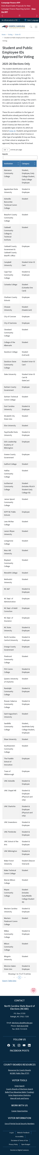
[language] (32, 20)
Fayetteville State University (11, 434)
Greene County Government (9, 456)
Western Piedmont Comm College (10, 921)
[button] (29, 26)
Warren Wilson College (9, 881)
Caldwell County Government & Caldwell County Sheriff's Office (10, 251)
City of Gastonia (10, 323)
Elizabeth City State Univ (9, 417)
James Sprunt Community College (9, 502)
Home (4, 34)
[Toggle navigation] (36, 26)
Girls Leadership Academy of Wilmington (10, 444)
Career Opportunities (19, 1111)
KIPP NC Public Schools (10, 513)
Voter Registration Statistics (19, 1095)
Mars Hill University (8, 552)
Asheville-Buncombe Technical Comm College (10, 203)
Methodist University (8, 581)
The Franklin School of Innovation (9, 761)
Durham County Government (10, 388)
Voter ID (17, 34)
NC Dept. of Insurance (8, 619)
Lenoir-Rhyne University (9, 533)
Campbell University (8, 264)
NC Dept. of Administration (10, 600)
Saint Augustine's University (10, 715)
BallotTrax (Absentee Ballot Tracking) (19, 1092)
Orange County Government (10, 648)
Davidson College (10, 352)
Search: (5, 154)
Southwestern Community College (9, 749)
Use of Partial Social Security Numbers (19, 1123)
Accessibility (19, 1136)
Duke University (10, 374)
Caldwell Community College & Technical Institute (8, 233)
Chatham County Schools (10, 299)
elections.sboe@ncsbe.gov (22, 1023)
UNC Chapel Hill (10, 790)
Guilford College (10, 464)
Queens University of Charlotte (11, 680)
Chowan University (8, 308)
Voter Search (19, 1086)
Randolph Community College (8, 691)
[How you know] (19, 20)
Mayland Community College (8, 563)
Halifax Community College (8, 473)
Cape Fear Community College (8, 275)
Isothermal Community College (8, 486)
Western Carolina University (10, 910)
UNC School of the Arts (11, 843)
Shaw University (10, 739)
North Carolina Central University (11, 639)
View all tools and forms (19, 1098)
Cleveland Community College (8, 332)
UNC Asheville (9, 781)
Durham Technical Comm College (11, 398)
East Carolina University (9, 408)
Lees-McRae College (9, 523)
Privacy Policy (13, 1144)
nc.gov (11, 1132)
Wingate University (8, 958)
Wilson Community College (8, 946)
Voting (10, 34)
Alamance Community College (8, 173)
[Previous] (2, 16)
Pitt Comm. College (8, 671)
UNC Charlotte (9, 806)
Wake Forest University (9, 862)
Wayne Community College (8, 892)
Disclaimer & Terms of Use (19, 1140)
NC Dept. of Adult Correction (10, 610)
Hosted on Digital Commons (19, 1150)
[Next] (36, 16)
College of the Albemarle (9, 344)
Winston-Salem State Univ (10, 967)
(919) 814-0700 (22, 1026)
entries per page (16, 150)
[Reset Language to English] (25, 20)
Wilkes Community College (8, 934)
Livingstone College (8, 542)
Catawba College (10, 284)
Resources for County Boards (19, 1070)
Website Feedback (23, 1132)
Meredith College (10, 573)
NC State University (8, 629)
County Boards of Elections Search (19, 1089)
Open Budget (25, 1144)
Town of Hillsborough (9, 773)
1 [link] (19, 977)
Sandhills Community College (8, 726)
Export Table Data (9, 980)
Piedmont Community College (8, 659)
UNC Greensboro (10, 822)
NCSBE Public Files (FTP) (19, 1073)
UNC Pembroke (10, 832)
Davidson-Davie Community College (10, 364)
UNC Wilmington (10, 851)
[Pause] (19, 16)
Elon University (10, 425)
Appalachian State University (11, 191)
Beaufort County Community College (10, 217)
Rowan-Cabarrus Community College (10, 704)
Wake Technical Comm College (10, 872)
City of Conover (10, 316)
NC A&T (7, 589)
